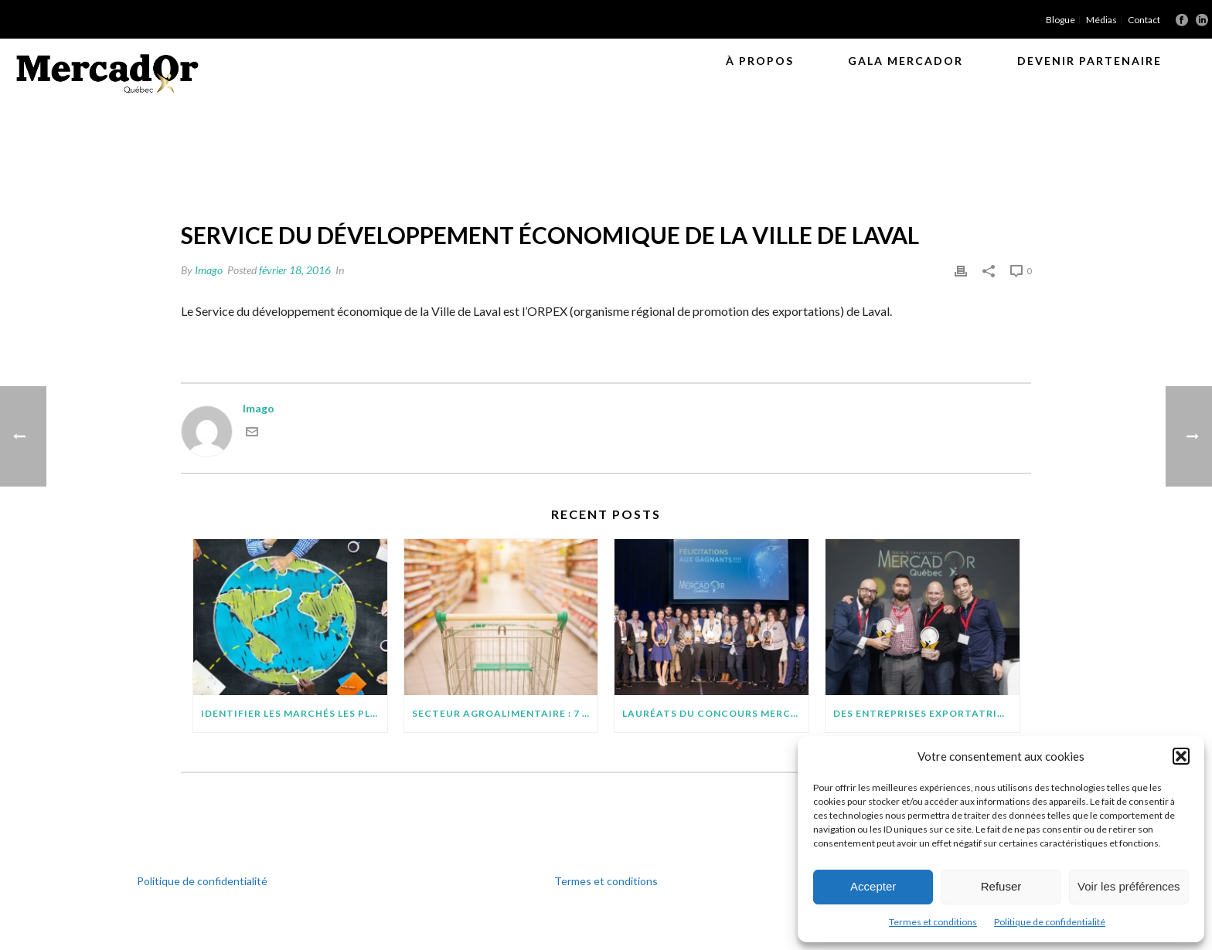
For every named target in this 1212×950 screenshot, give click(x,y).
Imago (209, 270)
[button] (1181, 756)
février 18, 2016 (295, 270)
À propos (760, 60)
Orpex (693, 166)
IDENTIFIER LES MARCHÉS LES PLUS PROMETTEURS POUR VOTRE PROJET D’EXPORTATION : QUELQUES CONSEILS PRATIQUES (294, 713)
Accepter (873, 886)
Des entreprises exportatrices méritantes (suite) (926, 713)
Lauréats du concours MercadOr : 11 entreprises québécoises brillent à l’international (715, 713)
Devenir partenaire (1089, 60)
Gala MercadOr (905, 60)
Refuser (1001, 886)
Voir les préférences (1129, 886)
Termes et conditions (933, 922)
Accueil (648, 166)
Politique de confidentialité (1049, 922)
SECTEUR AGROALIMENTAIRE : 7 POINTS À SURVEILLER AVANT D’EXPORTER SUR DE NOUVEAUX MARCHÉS (505, 713)
